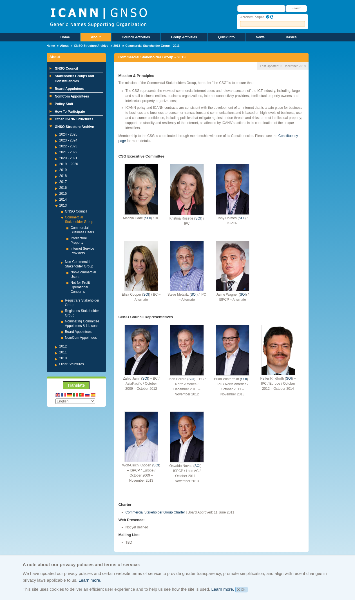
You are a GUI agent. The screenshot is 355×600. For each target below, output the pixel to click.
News (260, 37)
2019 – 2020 (68, 164)
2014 (63, 200)
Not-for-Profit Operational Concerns (80, 287)
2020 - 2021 (68, 158)
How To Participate (70, 112)
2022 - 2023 (68, 146)
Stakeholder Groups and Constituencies (74, 78)
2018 (63, 176)
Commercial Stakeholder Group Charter (155, 512)
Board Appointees (69, 89)
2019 (63, 170)
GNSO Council (66, 68)
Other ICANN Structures (74, 119)
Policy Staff (64, 104)
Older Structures (71, 364)
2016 (63, 188)
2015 (63, 194)
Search (296, 8)
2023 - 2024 (68, 140)
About (96, 37)
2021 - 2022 (68, 152)
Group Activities (184, 37)
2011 (63, 352)
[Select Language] (75, 401)
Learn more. (90, 580)
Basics (291, 37)
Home (65, 37)
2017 (63, 182)
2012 (63, 346)
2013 (116, 45)
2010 (63, 358)
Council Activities (136, 37)
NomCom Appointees (72, 96)
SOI (148, 218)
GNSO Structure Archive (91, 45)
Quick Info (226, 37)
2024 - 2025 (68, 134)
